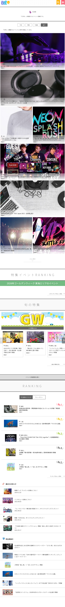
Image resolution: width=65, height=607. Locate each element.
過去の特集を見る (56, 364)
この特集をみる (32, 328)
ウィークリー (39, 397)
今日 (21, 25)
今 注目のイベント (26, 397)
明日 (28, 25)
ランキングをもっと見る (55, 476)
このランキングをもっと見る (55, 293)
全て (44, 25)
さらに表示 (32, 259)
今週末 (36, 25)
